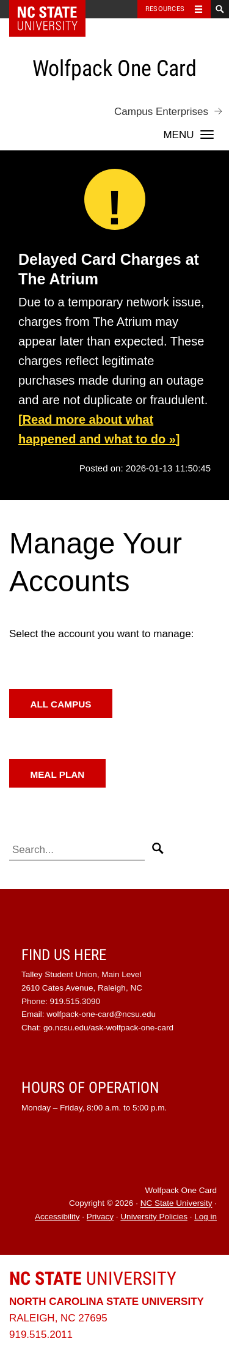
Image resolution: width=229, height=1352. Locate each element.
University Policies (153, 1216)
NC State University (176, 1203)
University (92, 1278)
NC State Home (55, 9)
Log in (205, 1216)
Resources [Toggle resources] (164, 9)
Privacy (100, 1216)
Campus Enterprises (161, 111)
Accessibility (57, 1216)
